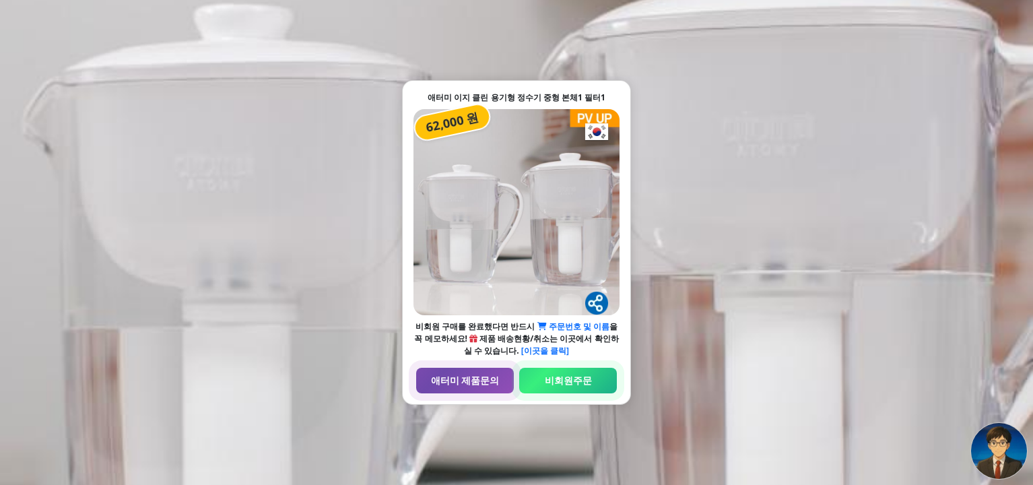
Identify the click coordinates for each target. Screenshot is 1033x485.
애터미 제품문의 (465, 380)
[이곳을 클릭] (545, 350)
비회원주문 (568, 380)
